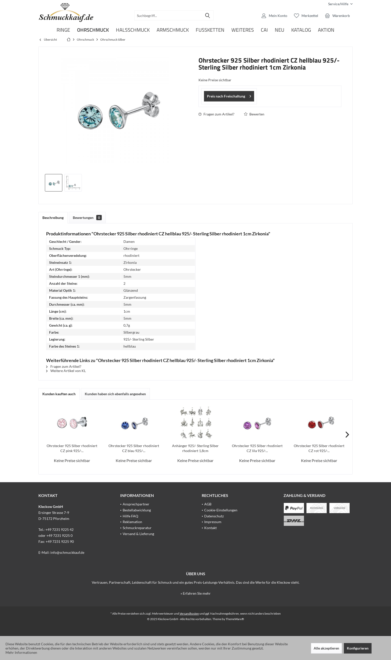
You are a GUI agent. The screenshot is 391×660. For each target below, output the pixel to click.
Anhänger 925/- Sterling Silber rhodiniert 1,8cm (195, 448)
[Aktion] (326, 30)
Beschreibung (53, 217)
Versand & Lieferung (138, 534)
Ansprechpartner (136, 504)
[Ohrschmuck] (93, 30)
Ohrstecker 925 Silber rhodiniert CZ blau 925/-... (133, 448)
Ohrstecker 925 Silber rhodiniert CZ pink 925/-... (72, 448)
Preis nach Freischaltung (229, 95)
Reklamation (132, 522)
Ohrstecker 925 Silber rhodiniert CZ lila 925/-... (257, 448)
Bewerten (254, 114)
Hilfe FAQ (130, 516)
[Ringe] (63, 30)
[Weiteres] (242, 30)
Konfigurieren (358, 648)
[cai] (264, 30)
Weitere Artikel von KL (66, 371)
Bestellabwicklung (137, 510)
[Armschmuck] (172, 30)
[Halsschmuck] (132, 30)
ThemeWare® (235, 619)
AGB (207, 504)
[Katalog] (301, 30)
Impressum (212, 522)
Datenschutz (214, 516)
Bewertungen (87, 217)
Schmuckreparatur (137, 528)
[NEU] (279, 30)
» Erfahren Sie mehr (196, 593)
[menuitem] (338, 4)
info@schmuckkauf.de (67, 552)
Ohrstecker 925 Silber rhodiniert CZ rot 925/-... (319, 448)
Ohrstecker (132, 269)
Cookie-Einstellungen (220, 510)
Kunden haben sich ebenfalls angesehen (115, 394)
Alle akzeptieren (326, 648)
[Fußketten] (210, 30)
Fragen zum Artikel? (216, 114)
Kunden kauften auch (59, 394)
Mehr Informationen (21, 652)
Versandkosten (189, 613)
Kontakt (210, 528)
